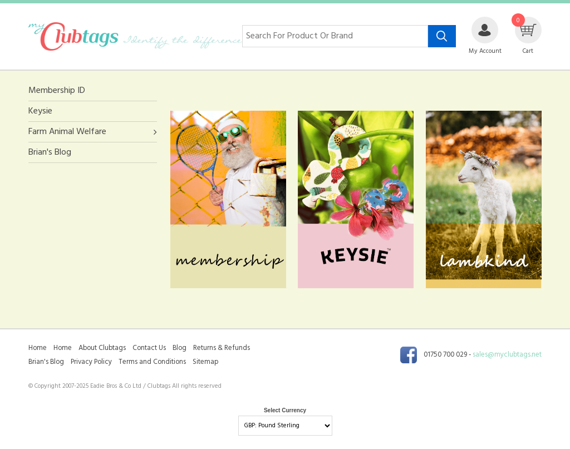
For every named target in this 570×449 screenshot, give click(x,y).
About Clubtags (102, 348)
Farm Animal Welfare (67, 132)
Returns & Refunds (221, 348)
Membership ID (56, 91)
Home (37, 348)
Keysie (40, 111)
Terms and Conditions (152, 362)
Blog (179, 348)
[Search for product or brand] (335, 36)
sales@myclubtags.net (507, 355)
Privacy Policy (91, 362)
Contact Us (149, 348)
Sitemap (205, 362)
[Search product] (442, 36)
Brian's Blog (49, 152)
